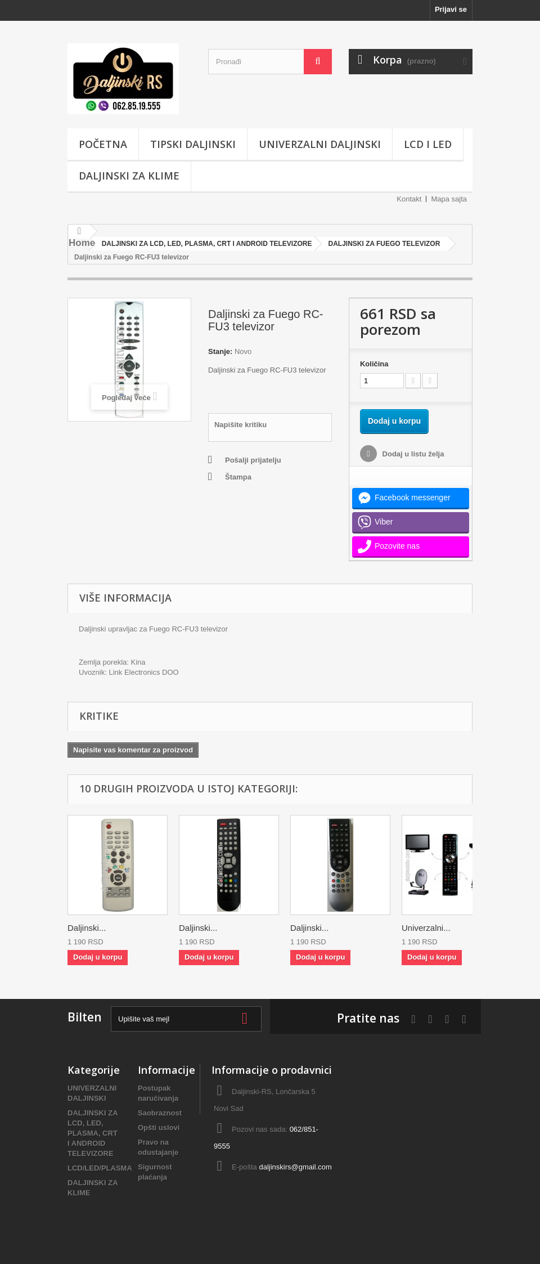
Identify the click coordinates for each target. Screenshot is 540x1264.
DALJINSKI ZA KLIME (129, 175)
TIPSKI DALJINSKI (193, 144)
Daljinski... (87, 928)
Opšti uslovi (158, 1127)
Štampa (238, 477)
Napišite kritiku (240, 424)
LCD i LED (428, 144)
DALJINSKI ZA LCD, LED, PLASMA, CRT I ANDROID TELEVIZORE (93, 1133)
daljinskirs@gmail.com (295, 1167)
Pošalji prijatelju (253, 460)
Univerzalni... (426, 928)
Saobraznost (160, 1113)
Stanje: (220, 351)
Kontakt (409, 199)
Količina (374, 364)
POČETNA (103, 144)
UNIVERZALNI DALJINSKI (320, 144)
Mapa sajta (449, 199)
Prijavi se (451, 9)
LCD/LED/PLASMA (100, 1168)
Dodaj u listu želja (412, 454)
